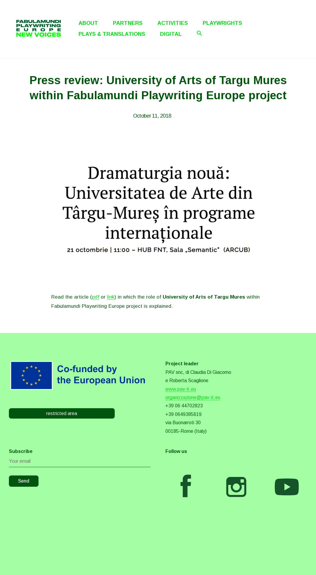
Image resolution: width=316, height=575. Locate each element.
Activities (172, 23)
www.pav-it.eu (180, 389)
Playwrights (222, 23)
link (110, 297)
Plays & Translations (112, 34)
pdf (95, 297)
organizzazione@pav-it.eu (192, 397)
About (88, 23)
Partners (128, 23)
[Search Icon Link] (199, 33)
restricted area (61, 413)
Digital (171, 34)
